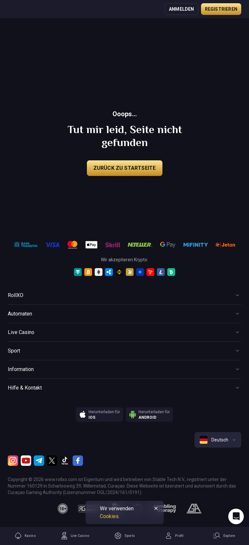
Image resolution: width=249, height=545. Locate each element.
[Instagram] (13, 460)
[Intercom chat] (236, 516)
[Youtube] (26, 460)
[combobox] (218, 440)
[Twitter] (52, 460)
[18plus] (63, 508)
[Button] (124, 295)
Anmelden (181, 9)
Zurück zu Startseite (124, 168)
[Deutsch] (218, 440)
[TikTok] (65, 460)
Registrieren (221, 9)
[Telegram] (39, 460)
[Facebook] (78, 460)
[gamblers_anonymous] (194, 508)
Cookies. (110, 516)
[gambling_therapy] (164, 508)
